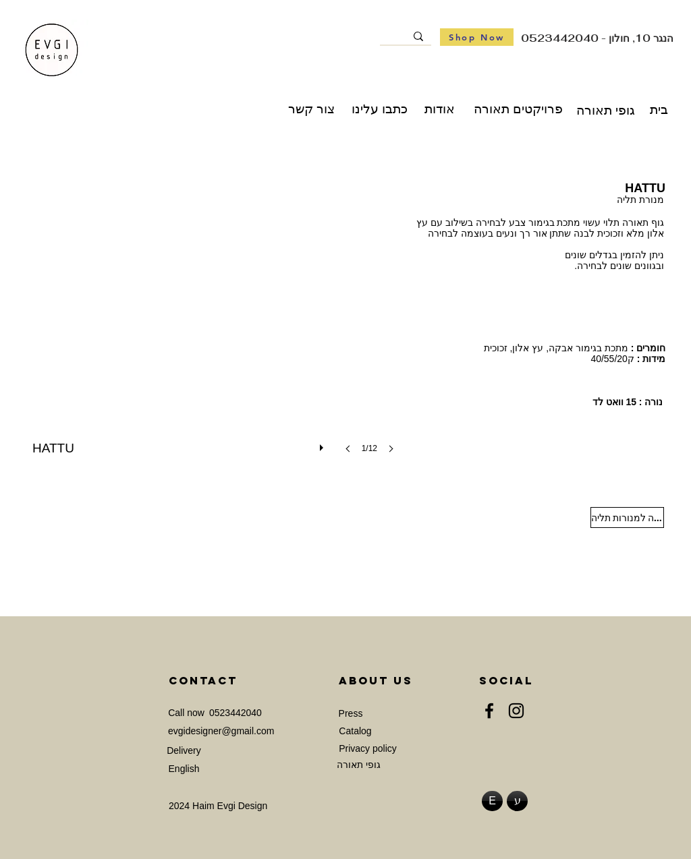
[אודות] (439, 109)
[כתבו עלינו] (380, 109)
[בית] (658, 110)
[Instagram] (516, 711)
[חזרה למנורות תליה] (627, 517)
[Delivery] (184, 750)
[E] (492, 801)
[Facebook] (489, 711)
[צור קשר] (311, 109)
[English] (184, 769)
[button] (217, 327)
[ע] (517, 801)
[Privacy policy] (368, 748)
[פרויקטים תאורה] (518, 109)
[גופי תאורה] (605, 110)
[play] (323, 444)
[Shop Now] (477, 37)
